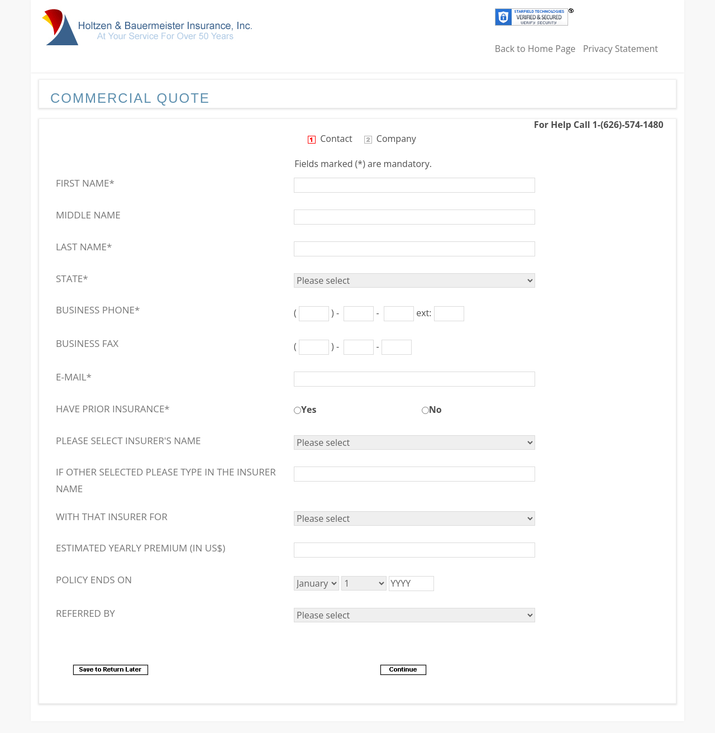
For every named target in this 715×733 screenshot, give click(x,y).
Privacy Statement (620, 48)
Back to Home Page (535, 48)
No (435, 409)
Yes (308, 409)
